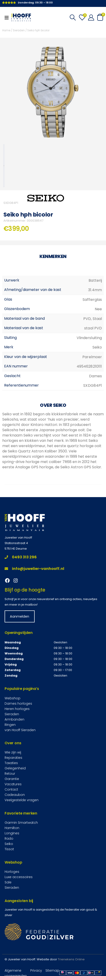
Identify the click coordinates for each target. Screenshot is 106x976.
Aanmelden (19, 616)
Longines (12, 833)
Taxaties (11, 763)
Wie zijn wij (13, 752)
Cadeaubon (15, 794)
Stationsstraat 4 (16, 543)
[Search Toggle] (72, 18)
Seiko (9, 843)
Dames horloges (18, 703)
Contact (11, 789)
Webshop (12, 698)
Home (6, 30)
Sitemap (52, 970)
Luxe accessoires (19, 877)
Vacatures (13, 784)
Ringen (10, 724)
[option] (4, 165)
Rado (9, 838)
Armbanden (14, 719)
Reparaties (13, 757)
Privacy (36, 970)
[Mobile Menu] (8, 17)
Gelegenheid (15, 768)
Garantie (12, 779)
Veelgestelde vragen (22, 800)
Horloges (12, 871)
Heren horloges (17, 708)
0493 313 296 (21, 557)
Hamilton (12, 828)
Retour (10, 773)
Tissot (9, 849)
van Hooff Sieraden (20, 729)
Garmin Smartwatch (21, 822)
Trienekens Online (71, 959)
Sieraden (19, 30)
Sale (8, 882)
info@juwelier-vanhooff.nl (34, 568)
